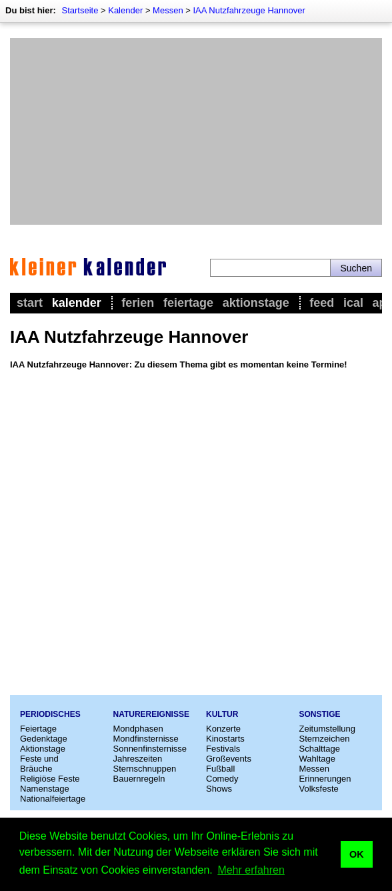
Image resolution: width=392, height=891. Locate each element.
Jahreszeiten (138, 759)
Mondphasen (138, 729)
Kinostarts (225, 739)
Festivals (223, 749)
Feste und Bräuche (39, 764)
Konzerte (223, 729)
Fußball (220, 769)
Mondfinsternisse (146, 739)
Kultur (222, 714)
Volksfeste (319, 789)
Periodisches (50, 714)
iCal (353, 302)
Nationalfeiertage (52, 799)
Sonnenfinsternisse (150, 749)
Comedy (222, 779)
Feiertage (188, 302)
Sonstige (320, 714)
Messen (168, 10)
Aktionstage (256, 302)
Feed (321, 302)
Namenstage (44, 789)
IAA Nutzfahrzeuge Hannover (249, 10)
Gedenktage (43, 739)
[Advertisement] (196, 131)
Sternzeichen (324, 739)
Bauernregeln (139, 779)
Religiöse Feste (50, 779)
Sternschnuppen (145, 769)
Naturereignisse (151, 714)
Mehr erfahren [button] (251, 870)
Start (30, 302)
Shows (219, 789)
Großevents (228, 759)
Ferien (137, 302)
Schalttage (319, 749)
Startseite (79, 10)
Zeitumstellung (327, 729)
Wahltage (317, 759)
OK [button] (356, 854)
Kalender (125, 10)
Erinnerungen (325, 779)
